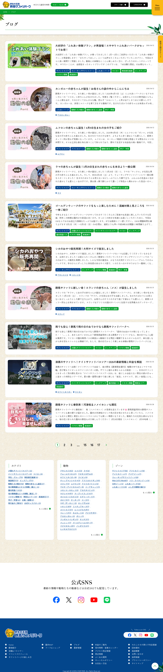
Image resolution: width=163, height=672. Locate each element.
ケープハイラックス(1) (83, 493)
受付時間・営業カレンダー (106, 647)
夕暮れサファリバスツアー (82, 230)
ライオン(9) (82, 477)
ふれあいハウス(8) (119, 487)
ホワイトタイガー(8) (68, 477)
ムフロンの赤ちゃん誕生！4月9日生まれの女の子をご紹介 (88, 128)
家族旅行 (73, 74)
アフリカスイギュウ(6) (91, 480)
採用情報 (135, 657)
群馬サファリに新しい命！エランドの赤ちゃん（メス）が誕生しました (96, 288)
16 (92, 445)
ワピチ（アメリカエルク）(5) (72, 487)
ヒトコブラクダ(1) (81, 509)
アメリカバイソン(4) (90, 483)
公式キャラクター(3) (32, 503)
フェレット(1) (65, 522)
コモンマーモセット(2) (69, 490)
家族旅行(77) (44, 496)
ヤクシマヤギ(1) (66, 493)
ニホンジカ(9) (65, 506)
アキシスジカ (62, 275)
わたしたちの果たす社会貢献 (144, 644)
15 (85, 445)
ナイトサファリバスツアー (106, 230)
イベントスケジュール (18, 654)
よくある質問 (101, 657)
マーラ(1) (85, 500)
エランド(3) (65, 483)
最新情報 (77, 647)
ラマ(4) (87, 470)
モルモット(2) (78, 513)
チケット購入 (119, 5)
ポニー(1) (80, 516)
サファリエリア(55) (120, 470)
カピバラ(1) (64, 500)
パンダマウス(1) (82, 526)
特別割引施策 (127, 70)
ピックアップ (140, 70)
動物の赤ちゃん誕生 (94, 109)
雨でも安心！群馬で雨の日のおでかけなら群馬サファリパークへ (92, 326)
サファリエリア (62, 70)
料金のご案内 (101, 644)
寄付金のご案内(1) (15, 503)
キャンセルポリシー (103, 660)
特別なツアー (140, 383)
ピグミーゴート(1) (87, 496)
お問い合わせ (137, 654)
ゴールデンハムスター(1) (83, 522)
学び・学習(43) (14, 500)
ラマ (59, 193)
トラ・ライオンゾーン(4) (139, 480)
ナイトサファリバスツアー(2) (20, 474)
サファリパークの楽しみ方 (20, 657)
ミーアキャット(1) (92, 487)
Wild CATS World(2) (120, 480)
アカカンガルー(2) (67, 516)
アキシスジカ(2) (66, 470)
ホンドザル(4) (84, 503)
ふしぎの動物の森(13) (137, 487)
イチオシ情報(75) (15, 496)
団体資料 (135, 647)
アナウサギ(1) (90, 513)
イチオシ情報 (61, 74)
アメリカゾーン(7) (119, 474)
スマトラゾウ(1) (66, 509)
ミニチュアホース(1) (81, 506)
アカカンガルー (63, 115)
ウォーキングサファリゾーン (83, 70)
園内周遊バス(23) (15, 490)
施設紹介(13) (13, 480)
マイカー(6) (38, 474)
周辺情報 (99, 654)
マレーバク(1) (65, 513)
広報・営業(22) (28, 500)
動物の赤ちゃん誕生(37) (34, 483)
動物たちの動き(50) (16, 483)
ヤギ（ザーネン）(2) (68, 503)
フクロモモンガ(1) (67, 526)
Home (11, 644)
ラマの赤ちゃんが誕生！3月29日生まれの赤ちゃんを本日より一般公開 (95, 166)
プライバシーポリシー (141, 660)
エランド (61, 314)
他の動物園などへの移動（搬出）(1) (22, 493)
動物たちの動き (77, 109)
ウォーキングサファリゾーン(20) (125, 477)
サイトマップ (137, 663)
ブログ (76, 644)
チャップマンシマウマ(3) (70, 480)
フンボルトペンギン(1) (69, 519)
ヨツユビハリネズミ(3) (69, 496)
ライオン (78, 392)
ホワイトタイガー (64, 392)
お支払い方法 (101, 663)
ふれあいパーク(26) (133, 483)
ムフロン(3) (75, 483)
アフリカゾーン (77, 148)
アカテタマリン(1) (87, 490)
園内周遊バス (61, 234)
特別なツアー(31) (30, 496)
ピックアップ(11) (26, 480)
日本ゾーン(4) (118, 483)
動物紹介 (12, 647)
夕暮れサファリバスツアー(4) (20, 470)
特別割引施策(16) (31, 477)
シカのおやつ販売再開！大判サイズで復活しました (84, 248)
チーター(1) (75, 500)
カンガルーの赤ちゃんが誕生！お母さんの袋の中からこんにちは (92, 89)
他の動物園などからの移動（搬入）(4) (23, 487)
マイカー (115, 70)
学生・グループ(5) (15, 477)
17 (98, 445)
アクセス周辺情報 (102, 651)
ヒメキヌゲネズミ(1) (68, 529)
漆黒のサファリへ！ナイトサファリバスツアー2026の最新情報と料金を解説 (98, 362)
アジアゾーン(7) (134, 474)
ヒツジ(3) (78, 470)
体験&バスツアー (16, 651)
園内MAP (49, 644)
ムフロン (61, 154)
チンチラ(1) (84, 519)
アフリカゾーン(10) (137, 470)
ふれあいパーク (103, 70)
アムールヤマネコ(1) (68, 474)
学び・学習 (109, 109)
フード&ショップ (52, 647)
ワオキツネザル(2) (85, 474)
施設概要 (135, 651)
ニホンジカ (75, 275)
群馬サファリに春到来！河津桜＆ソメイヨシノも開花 (86, 404)
